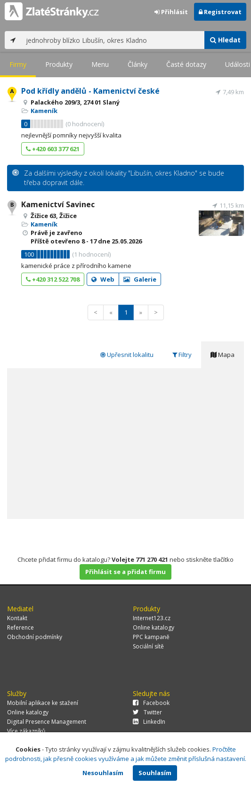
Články (137, 64)
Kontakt (17, 618)
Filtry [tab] (182, 354)
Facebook (151, 703)
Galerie (139, 279)
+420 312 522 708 (53, 279)
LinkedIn (149, 722)
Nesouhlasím (102, 773)
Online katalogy (153, 627)
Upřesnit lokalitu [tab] (127, 354)
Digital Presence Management (46, 722)
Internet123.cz (151, 618)
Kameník (44, 110)
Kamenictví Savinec (58, 204)
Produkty (59, 64)
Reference (20, 627)
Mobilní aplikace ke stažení (42, 703)
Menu (100, 64)
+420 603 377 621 (53, 149)
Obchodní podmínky (34, 637)
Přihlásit (171, 12)
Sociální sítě (148, 646)
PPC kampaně (151, 637)
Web (102, 279)
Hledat (225, 39)
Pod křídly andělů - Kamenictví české (90, 91)
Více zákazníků (26, 731)
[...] (113, 40)
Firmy (17, 64)
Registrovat (220, 12)
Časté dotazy (186, 64)
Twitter (147, 712)
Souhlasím (154, 773)
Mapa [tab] (223, 354)
